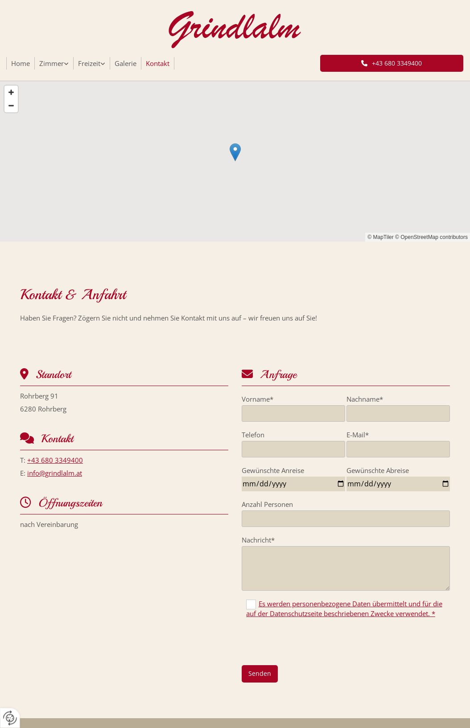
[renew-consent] (10, 718)
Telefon (253, 435)
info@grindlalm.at (54, 473)
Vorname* (257, 399)
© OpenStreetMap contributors (431, 237)
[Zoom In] (11, 92)
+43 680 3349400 (55, 460)
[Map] (235, 161)
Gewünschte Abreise (377, 470)
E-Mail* (357, 435)
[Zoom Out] (11, 105)
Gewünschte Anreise (273, 470)
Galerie (125, 63)
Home (20, 63)
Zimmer (51, 63)
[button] (391, 63)
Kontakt (157, 63)
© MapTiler (380, 237)
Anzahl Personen (267, 504)
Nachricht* (258, 540)
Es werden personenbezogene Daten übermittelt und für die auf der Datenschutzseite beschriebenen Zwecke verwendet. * (344, 608)
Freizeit (89, 63)
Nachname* (364, 399)
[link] (54, 63)
